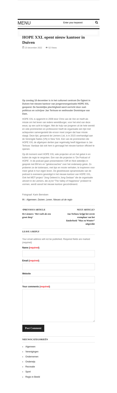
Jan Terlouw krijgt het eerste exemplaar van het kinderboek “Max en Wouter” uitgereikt (80, 219)
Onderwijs (30, 361)
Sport (28, 371)
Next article (86, 209)
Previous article (34, 209)
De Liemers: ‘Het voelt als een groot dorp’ (36, 216)
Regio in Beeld (32, 377)
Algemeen (31, 199)
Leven (49, 199)
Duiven (41, 199)
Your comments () (36, 286)
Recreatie (30, 366)
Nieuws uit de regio (62, 199)
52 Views (53, 48)
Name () (30, 247)
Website (26, 273)
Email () (30, 260)
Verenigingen (32, 351)
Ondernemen (32, 356)
